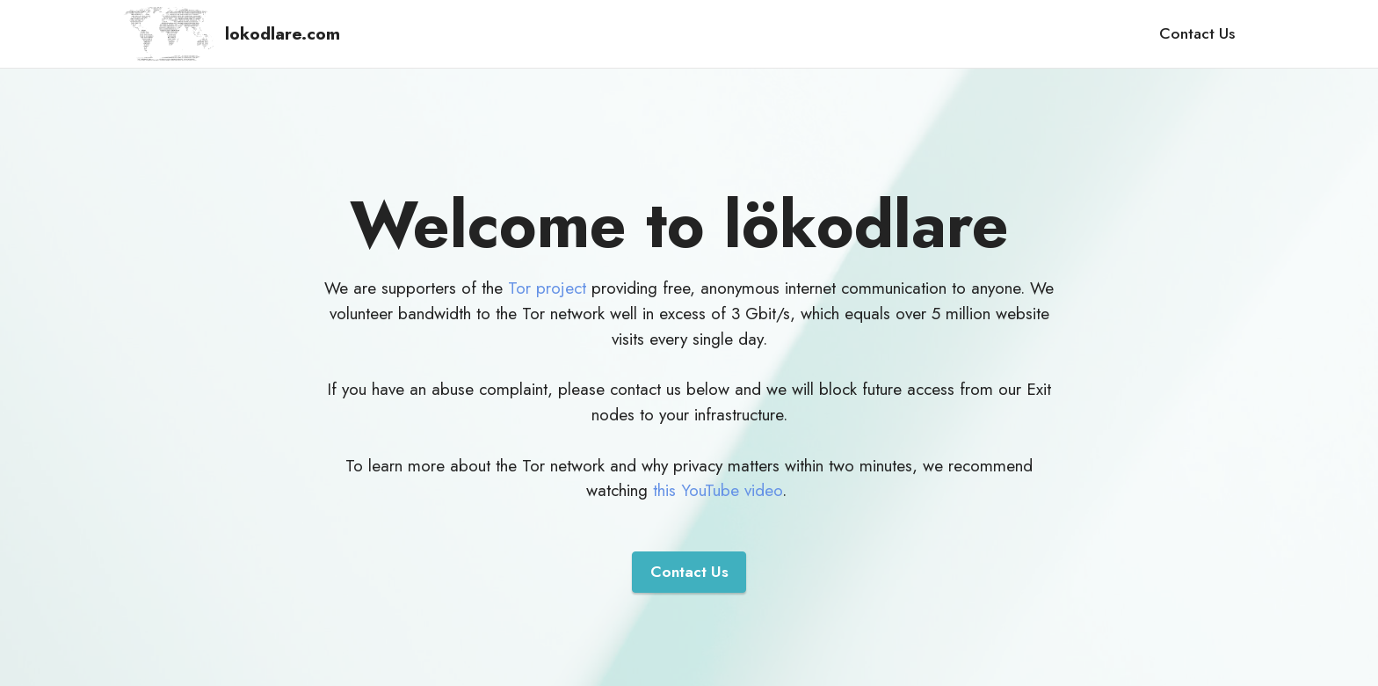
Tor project (547, 287)
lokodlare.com (282, 34)
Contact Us (1197, 33)
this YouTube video (717, 490)
